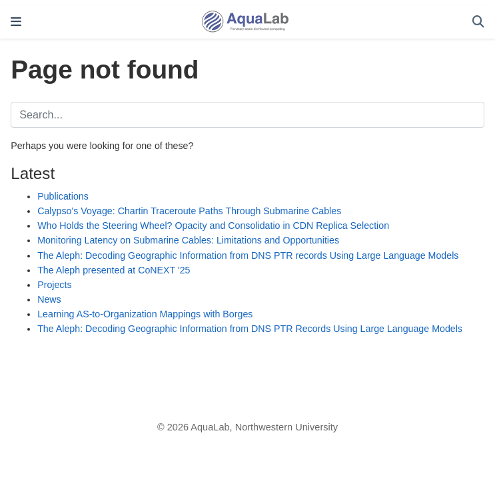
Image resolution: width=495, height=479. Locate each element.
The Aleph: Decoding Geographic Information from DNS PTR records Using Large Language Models (247, 255)
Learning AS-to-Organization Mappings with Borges (144, 314)
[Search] (478, 22)
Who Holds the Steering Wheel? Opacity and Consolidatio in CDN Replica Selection (213, 225)
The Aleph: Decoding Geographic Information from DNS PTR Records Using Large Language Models (249, 328)
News (49, 299)
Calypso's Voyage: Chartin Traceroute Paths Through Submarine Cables (189, 211)
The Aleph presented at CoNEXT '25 (113, 270)
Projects (54, 284)
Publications (63, 196)
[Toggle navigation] (16, 22)
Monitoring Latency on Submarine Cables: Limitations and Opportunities (188, 240)
